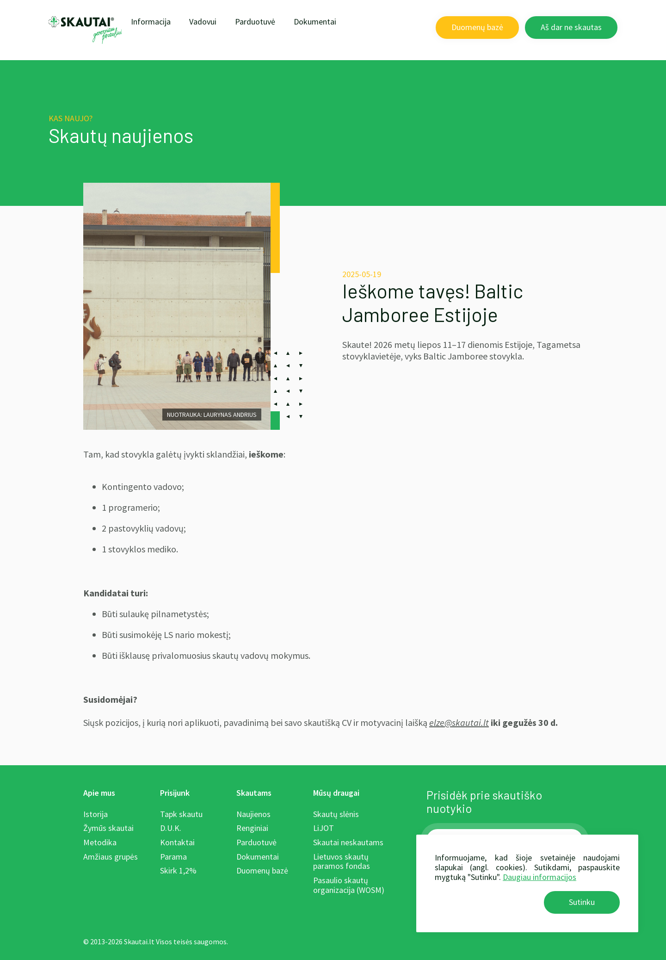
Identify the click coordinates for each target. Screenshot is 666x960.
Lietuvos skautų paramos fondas (341, 861)
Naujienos (253, 814)
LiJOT (323, 828)
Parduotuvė (255, 21)
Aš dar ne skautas (571, 27)
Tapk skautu (181, 814)
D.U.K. (170, 828)
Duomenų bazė (477, 27)
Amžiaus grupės (110, 856)
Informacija (151, 21)
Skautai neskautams (348, 842)
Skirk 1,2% (178, 870)
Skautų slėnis (336, 814)
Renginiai (252, 828)
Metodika (100, 842)
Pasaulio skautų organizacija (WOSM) (348, 885)
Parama (173, 856)
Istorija (95, 814)
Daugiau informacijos (539, 877)
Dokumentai (315, 21)
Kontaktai (177, 842)
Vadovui (202, 21)
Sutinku (582, 902)
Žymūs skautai (108, 828)
